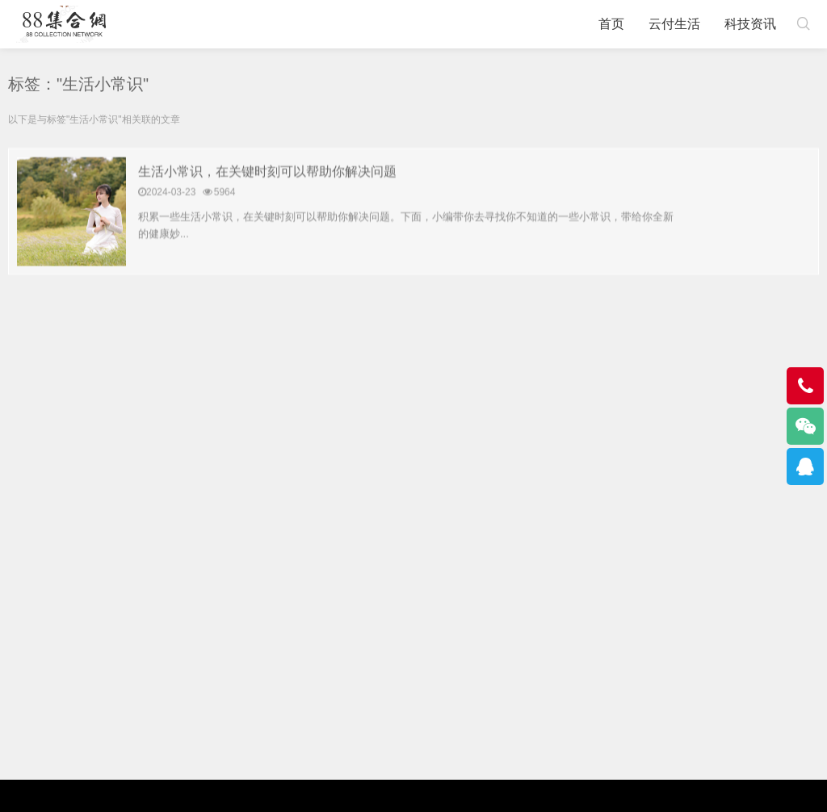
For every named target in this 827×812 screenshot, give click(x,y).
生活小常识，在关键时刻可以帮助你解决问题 (267, 172)
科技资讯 (750, 24)
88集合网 (64, 24)
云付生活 (674, 24)
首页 (611, 24)
